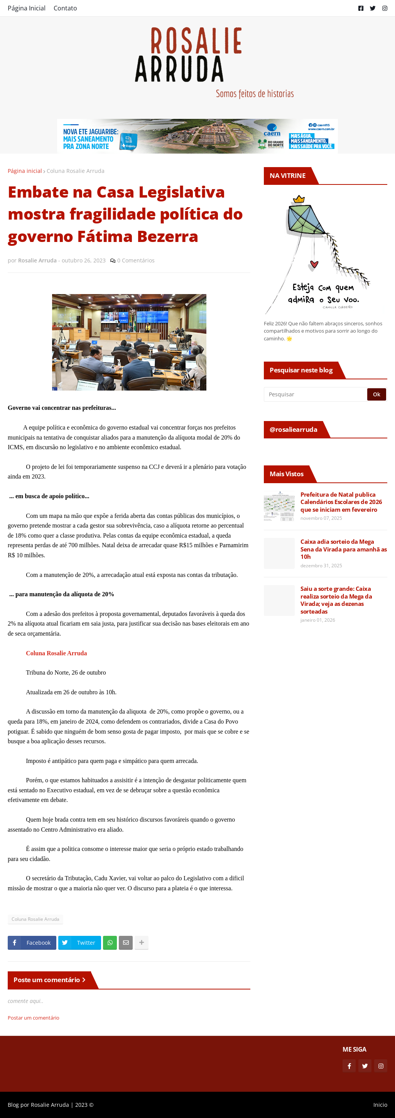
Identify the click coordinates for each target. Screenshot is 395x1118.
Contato (65, 8)
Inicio (380, 1104)
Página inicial (25, 170)
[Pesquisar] (316, 394)
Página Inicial (27, 8)
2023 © (84, 1104)
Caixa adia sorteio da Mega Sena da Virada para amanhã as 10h (343, 549)
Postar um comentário (33, 1017)
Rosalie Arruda (50, 1104)
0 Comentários (136, 260)
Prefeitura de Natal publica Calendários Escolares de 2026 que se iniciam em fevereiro (341, 502)
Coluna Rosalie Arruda (76, 170)
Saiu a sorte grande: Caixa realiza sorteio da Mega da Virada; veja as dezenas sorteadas (336, 600)
